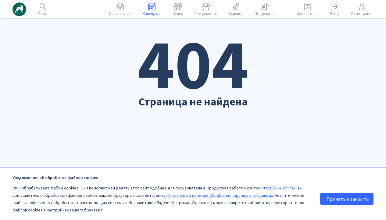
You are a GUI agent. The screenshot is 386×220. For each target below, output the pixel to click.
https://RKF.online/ (278, 188)
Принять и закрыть (348, 199)
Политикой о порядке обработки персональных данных (220, 195)
